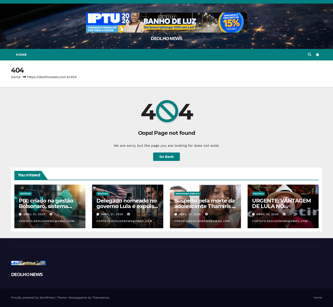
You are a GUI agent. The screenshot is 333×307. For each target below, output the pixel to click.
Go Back (166, 156)
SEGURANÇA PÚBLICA (188, 193)
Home (21, 55)
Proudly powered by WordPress (33, 297)
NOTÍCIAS (25, 193)
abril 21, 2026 (34, 214)
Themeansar (100, 297)
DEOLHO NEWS (166, 38)
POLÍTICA (103, 193)
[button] (309, 54)
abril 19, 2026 (268, 214)
